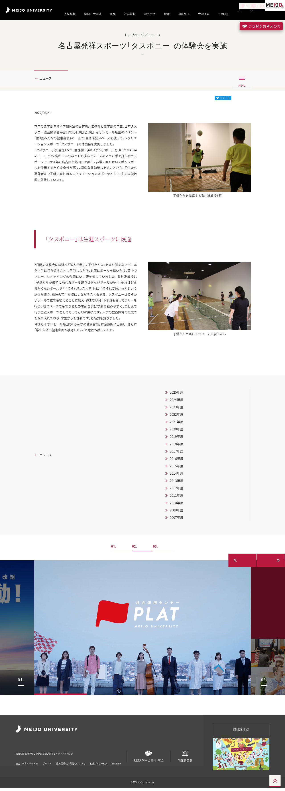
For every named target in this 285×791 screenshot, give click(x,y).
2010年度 (176, 526)
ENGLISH (116, 760)
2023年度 (176, 430)
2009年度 (176, 533)
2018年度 (176, 467)
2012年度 (176, 511)
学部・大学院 (93, 14)
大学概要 (204, 14)
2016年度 (176, 482)
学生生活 (149, 14)
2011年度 (176, 519)
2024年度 (176, 423)
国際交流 (183, 14)
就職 (167, 14)
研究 (113, 14)
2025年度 (176, 416)
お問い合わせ (79, 754)
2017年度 (176, 475)
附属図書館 (185, 758)
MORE (223, 14)
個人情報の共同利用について (70, 760)
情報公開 (21, 754)
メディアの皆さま (105, 754)
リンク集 (58, 754)
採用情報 (39, 754)
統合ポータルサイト (27, 760)
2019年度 (176, 460)
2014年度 (176, 497)
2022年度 (176, 438)
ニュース (47, 78)
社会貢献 (130, 14)
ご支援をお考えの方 (261, 26)
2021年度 (176, 445)
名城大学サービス (98, 760)
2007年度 (176, 541)
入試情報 (70, 14)
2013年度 (176, 504)
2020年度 (176, 453)
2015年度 (176, 489)
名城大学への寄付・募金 (148, 758)
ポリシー (47, 760)
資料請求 (241, 733)
